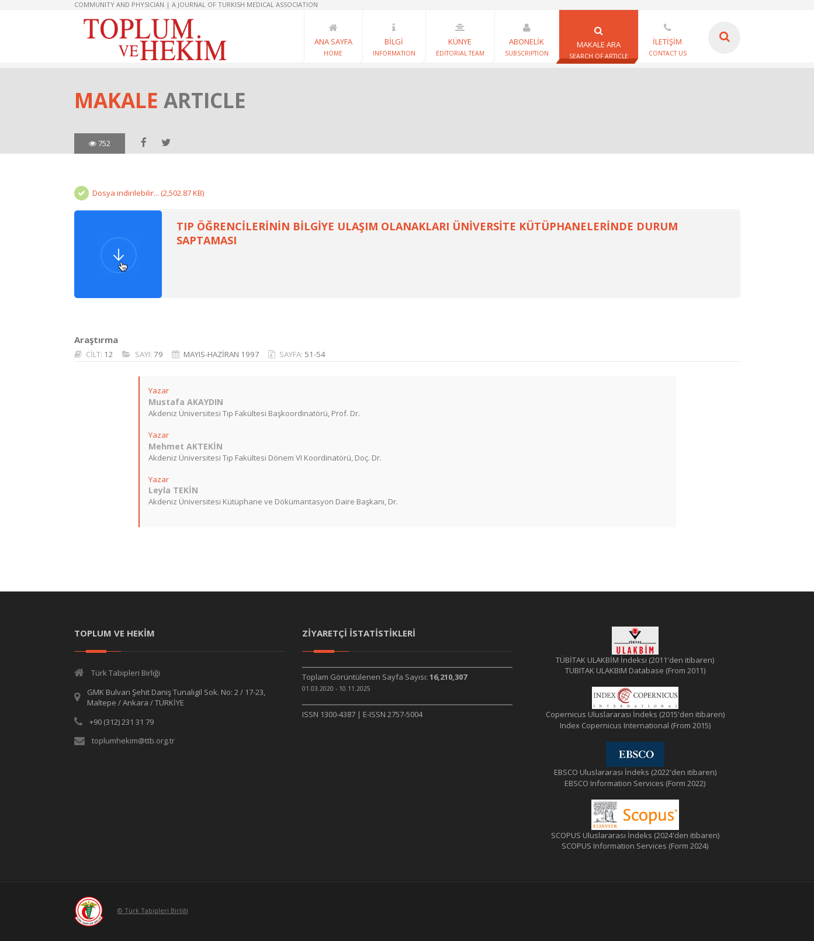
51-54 (314, 354)
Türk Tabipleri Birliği (125, 672)
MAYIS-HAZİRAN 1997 (221, 354)
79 (157, 354)
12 (108, 354)
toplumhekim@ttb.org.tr (133, 740)
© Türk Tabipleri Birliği (152, 910)
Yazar (158, 390)
